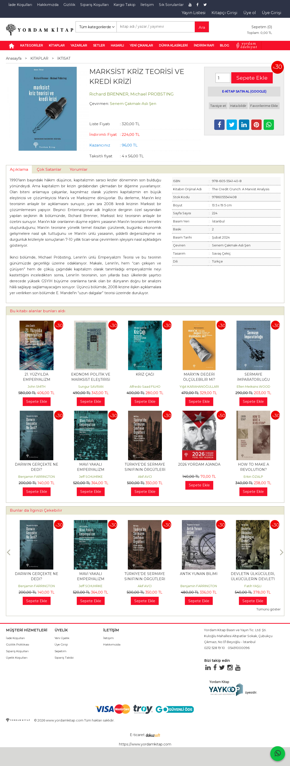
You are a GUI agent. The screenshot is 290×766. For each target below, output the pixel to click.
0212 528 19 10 (214, 648)
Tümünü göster (268, 609)
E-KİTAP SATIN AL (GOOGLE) (244, 91)
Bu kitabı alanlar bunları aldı (37, 311)
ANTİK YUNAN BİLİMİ (198, 574)
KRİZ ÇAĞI (145, 374)
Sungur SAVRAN (90, 386)
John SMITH (36, 386)
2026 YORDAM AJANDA (199, 464)
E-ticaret (137, 735)
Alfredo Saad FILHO (145, 386)
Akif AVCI (145, 477)
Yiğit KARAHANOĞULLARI (199, 386)
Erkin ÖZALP (253, 477)
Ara (202, 27)
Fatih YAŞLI (252, 586)
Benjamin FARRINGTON (36, 477)
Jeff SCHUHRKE (91, 477)
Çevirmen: (99, 103)
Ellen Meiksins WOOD (253, 386)
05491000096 (239, 648)
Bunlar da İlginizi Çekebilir (36, 510)
